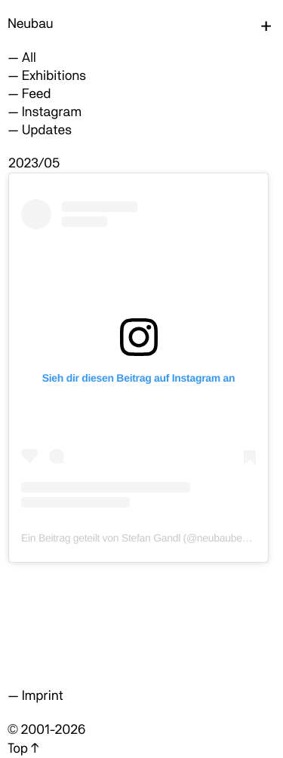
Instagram (52, 112)
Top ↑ (23, 748)
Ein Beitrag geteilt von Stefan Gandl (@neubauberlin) (140, 538)
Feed (36, 94)
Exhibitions (54, 76)
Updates (47, 130)
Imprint (42, 696)
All (29, 58)
